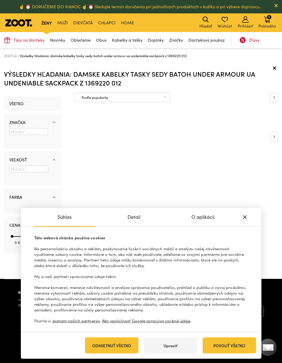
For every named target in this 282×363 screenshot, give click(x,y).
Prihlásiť (245, 22)
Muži (62, 22)
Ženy (46, 23)
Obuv (101, 40)
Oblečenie (81, 40)
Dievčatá (83, 22)
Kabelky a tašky (127, 40)
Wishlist (225, 22)
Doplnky (156, 40)
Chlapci (107, 22)
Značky (176, 40)
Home (127, 22)
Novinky (57, 40)
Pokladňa (267, 21)
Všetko (16, 103)
